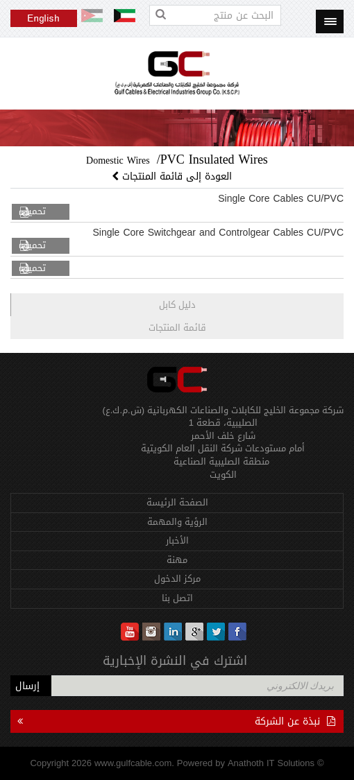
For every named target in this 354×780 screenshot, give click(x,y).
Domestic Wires (118, 160)
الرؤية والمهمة (177, 521)
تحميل (34, 212)
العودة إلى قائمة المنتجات (173, 176)
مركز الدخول (177, 578)
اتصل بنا (177, 598)
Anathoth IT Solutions (271, 763)
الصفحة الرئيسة (177, 502)
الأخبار (177, 540)
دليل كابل (177, 304)
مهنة (177, 560)
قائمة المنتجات (177, 327)
